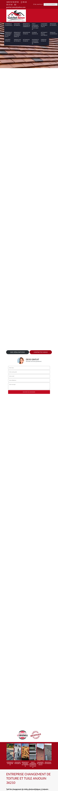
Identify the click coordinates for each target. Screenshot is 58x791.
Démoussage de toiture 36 (53, 24)
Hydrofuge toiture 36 (43, 40)
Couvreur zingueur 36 (35, 33)
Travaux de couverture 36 (53, 33)
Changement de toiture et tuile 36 (44, 25)
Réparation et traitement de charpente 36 (26, 25)
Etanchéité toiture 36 (7, 40)
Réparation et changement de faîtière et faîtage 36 (17, 34)
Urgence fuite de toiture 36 (17, 40)
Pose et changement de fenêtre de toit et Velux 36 (35, 26)
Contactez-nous (41, 352)
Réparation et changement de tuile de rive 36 (8, 34)
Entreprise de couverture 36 (8, 24)
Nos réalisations (17, 352)
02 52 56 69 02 (12, 2)
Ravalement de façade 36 (17, 24)
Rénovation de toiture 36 (26, 33)
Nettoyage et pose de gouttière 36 (44, 34)
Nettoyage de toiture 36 (26, 40)
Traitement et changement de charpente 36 (35, 41)
